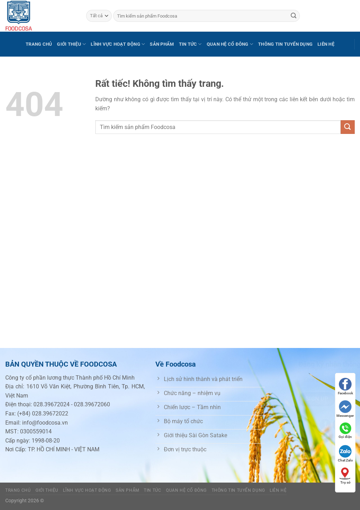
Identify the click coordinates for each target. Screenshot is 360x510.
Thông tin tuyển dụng (285, 44)
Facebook (345, 386)
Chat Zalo (345, 453)
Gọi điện (345, 430)
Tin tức (190, 44)
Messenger (345, 409)
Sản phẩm (162, 44)
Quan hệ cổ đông (230, 44)
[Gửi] (294, 16)
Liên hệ (325, 44)
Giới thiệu (71, 44)
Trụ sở (345, 475)
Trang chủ (39, 44)
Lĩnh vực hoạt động (118, 44)
